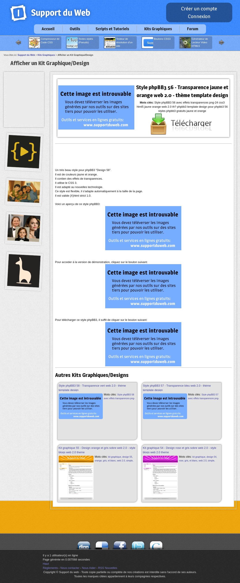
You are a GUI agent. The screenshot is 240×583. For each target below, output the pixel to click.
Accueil (48, 28)
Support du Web (26, 55)
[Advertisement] (143, 156)
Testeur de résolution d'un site (118, 42)
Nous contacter (69, 568)
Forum (192, 28)
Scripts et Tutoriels (112, 28)
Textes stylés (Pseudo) (80, 42)
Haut (46, 563)
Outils (75, 28)
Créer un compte (199, 9)
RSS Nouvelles (107, 568)
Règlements (50, 568)
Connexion (199, 16)
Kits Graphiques (158, 28)
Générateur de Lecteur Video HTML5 (194, 42)
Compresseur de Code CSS (44, 42)
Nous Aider (89, 568)
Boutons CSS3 (156, 42)
